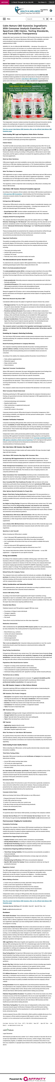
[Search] (34, 19)
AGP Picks (4, 2)
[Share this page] (51, 18)
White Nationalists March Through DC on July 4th (19, 2)
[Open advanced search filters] (47, 19)
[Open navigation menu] (6, 18)
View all (51, 2)
